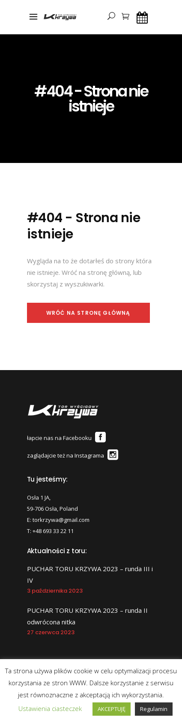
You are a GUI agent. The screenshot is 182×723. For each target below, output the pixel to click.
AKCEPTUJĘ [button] (111, 709)
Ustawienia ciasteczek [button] (50, 708)
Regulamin (153, 709)
